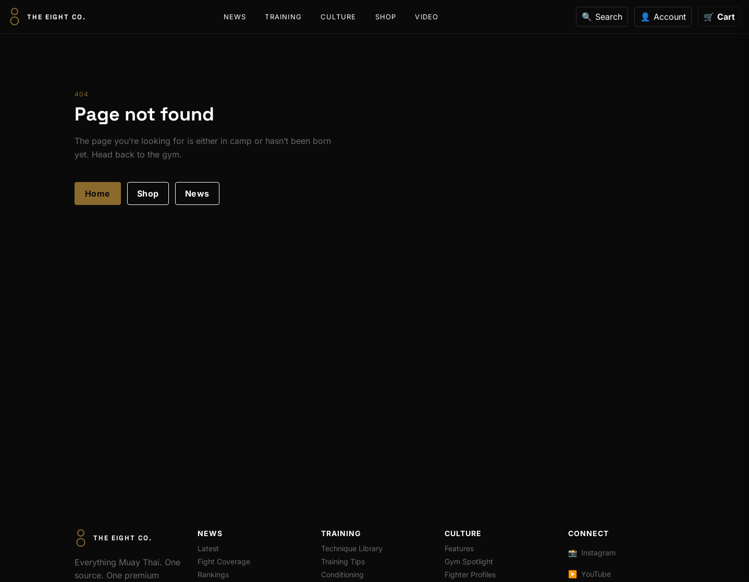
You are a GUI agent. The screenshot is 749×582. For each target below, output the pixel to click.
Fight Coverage (224, 561)
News (235, 17)
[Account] (663, 17)
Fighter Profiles (470, 574)
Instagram (592, 552)
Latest (208, 548)
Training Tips (343, 561)
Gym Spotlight (469, 561)
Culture (338, 17)
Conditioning (342, 574)
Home (97, 193)
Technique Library (352, 548)
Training (283, 17)
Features (459, 548)
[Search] (602, 17)
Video (426, 17)
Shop (386, 17)
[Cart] (719, 17)
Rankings (213, 574)
